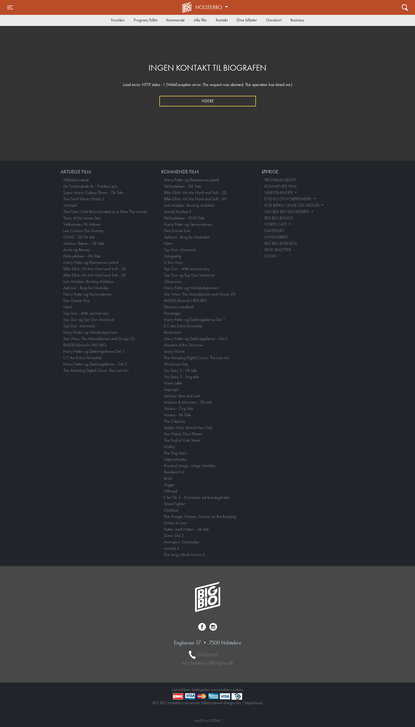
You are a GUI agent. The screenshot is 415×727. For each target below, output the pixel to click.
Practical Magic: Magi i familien (189, 465)
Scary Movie (174, 351)
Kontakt (222, 20)
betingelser (201, 689)
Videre (207, 101)
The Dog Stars (175, 453)
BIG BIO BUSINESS (280, 243)
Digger (169, 484)
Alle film (200, 20)
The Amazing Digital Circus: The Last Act (95, 370)
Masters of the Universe (183, 345)
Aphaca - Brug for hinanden (86, 288)
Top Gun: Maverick (79, 326)
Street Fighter (174, 504)
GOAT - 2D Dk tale (79, 237)
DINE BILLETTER (277, 249)
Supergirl (171, 389)
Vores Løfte (173, 383)
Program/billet (145, 20)
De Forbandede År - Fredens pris (90, 186)
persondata (220, 689)
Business (297, 20)
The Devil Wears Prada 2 (83, 199)
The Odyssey (174, 421)
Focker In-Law (175, 523)
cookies (237, 689)
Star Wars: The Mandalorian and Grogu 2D (99, 338)
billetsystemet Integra (218, 703)
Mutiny (169, 446)
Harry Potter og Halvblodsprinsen (90, 332)
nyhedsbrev (181, 689)
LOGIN (270, 256)
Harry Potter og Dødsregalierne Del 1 (94, 351)
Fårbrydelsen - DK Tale (82, 256)
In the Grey (173, 262)
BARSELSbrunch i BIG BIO (84, 345)
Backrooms (173, 332)
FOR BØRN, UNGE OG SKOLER (292, 205)
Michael (70, 205)
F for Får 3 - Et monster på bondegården (197, 497)
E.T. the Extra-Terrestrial (82, 357)
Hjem (67, 307)
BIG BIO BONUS (278, 218)
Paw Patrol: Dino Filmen (183, 434)
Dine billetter (247, 20)
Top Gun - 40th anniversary (86, 313)
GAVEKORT (274, 230)
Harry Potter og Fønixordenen (87, 294)
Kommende (175, 20)
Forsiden (118, 20)
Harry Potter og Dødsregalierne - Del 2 (95, 364)
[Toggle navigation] (10, 7)
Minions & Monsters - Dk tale (188, 402)
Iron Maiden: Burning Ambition (88, 281)
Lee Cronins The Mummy (83, 230)
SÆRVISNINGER (279, 192)
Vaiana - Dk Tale (177, 415)
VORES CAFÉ (276, 224)
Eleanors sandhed (178, 307)
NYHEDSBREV (276, 237)
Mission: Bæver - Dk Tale (83, 243)
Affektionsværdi (76, 180)
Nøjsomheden (175, 459)
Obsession (172, 281)
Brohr (168, 478)
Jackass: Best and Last (182, 396)
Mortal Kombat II (177, 211)
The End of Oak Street (182, 440)
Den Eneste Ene (76, 300)
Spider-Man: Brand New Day (188, 427)
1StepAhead (252, 703)
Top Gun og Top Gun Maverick (88, 319)
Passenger (172, 313)
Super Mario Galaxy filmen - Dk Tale (93, 192)
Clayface (171, 510)
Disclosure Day (176, 364)
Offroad (170, 491)
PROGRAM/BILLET (280, 180)
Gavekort (273, 20)
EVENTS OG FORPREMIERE (288, 199)
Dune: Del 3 (174, 535)
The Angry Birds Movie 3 (184, 554)
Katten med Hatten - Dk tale (186, 529)
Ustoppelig (172, 256)
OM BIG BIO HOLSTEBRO (287, 211)
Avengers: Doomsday (181, 542)
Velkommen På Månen (82, 224)
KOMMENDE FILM (280, 186)
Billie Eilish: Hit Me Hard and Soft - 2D (94, 269)
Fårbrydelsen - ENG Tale (184, 218)
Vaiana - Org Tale (178, 408)
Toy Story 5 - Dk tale (180, 370)
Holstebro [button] (210, 7)
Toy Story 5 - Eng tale (181, 377)
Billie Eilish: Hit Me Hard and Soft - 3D (94, 275)
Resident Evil (174, 472)
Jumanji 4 (171, 548)
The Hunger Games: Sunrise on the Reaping (200, 516)
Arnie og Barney (76, 249)
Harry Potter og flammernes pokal (90, 262)
